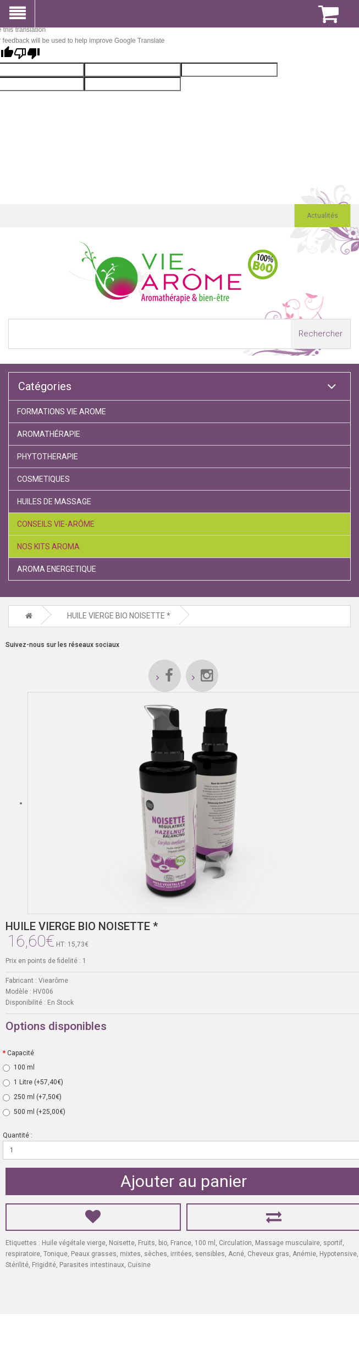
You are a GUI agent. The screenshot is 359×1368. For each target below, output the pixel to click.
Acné (236, 1252)
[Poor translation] (27, 54)
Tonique (55, 1252)
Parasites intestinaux (91, 1262)
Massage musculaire (287, 1241)
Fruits (146, 1241)
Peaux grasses (94, 1252)
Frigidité (44, 1262)
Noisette (122, 1241)
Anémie (304, 1252)
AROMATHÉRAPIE (48, 434)
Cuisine (139, 1262)
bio (162, 1241)
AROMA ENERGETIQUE (56, 569)
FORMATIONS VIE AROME (61, 411)
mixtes (130, 1252)
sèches (155, 1252)
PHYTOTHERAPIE (47, 456)
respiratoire (22, 1252)
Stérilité (17, 1262)
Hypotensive (338, 1252)
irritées (181, 1252)
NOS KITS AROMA (48, 546)
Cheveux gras (268, 1252)
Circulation (235, 1241)
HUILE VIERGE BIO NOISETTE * (118, 615)
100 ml (205, 1241)
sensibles (210, 1252)
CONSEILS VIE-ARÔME (56, 524)
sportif (333, 1241)
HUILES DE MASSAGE (54, 501)
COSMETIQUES (43, 479)
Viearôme (53, 978)
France (180, 1241)
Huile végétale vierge (74, 1241)
